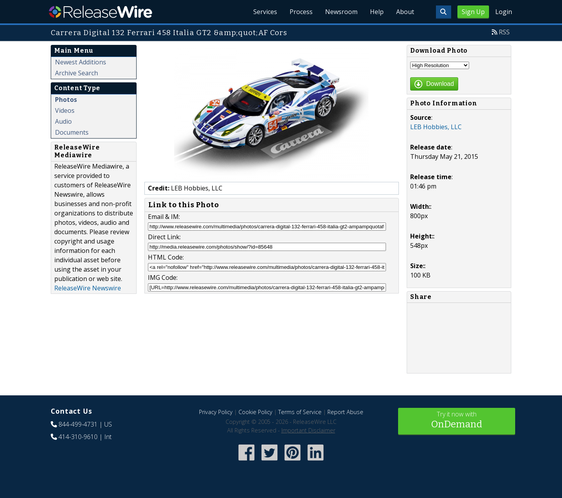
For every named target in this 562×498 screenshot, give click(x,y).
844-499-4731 (78, 424)
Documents (72, 132)
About (405, 11)
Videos (65, 110)
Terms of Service (300, 412)
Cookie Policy (255, 412)
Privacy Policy (216, 412)
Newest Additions (80, 62)
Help (377, 11)
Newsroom (341, 11)
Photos (66, 99)
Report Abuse (345, 412)
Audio (63, 121)
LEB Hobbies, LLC (436, 127)
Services (265, 11)
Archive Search (76, 73)
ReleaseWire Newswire (87, 288)
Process (301, 11)
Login (503, 11)
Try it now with (456, 420)
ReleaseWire (100, 12)
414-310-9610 (78, 436)
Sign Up (473, 11)
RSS (504, 32)
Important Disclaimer (308, 430)
